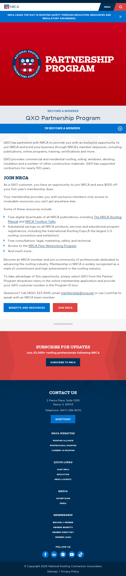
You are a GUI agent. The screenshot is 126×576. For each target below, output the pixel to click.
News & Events (63, 479)
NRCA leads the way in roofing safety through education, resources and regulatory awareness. (65, 16)
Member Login (63, 537)
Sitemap (52, 571)
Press (63, 503)
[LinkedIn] (54, 554)
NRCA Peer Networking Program (52, 245)
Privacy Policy (70, 571)
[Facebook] (45, 554)
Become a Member (63, 111)
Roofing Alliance (63, 440)
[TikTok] (80, 554)
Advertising (63, 498)
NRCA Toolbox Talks (40, 221)
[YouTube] (72, 554)
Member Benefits (63, 527)
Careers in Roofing (63, 450)
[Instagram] (63, 554)
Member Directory (63, 532)
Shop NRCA (63, 469)
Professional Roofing (63, 445)
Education (63, 474)
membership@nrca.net (77, 292)
